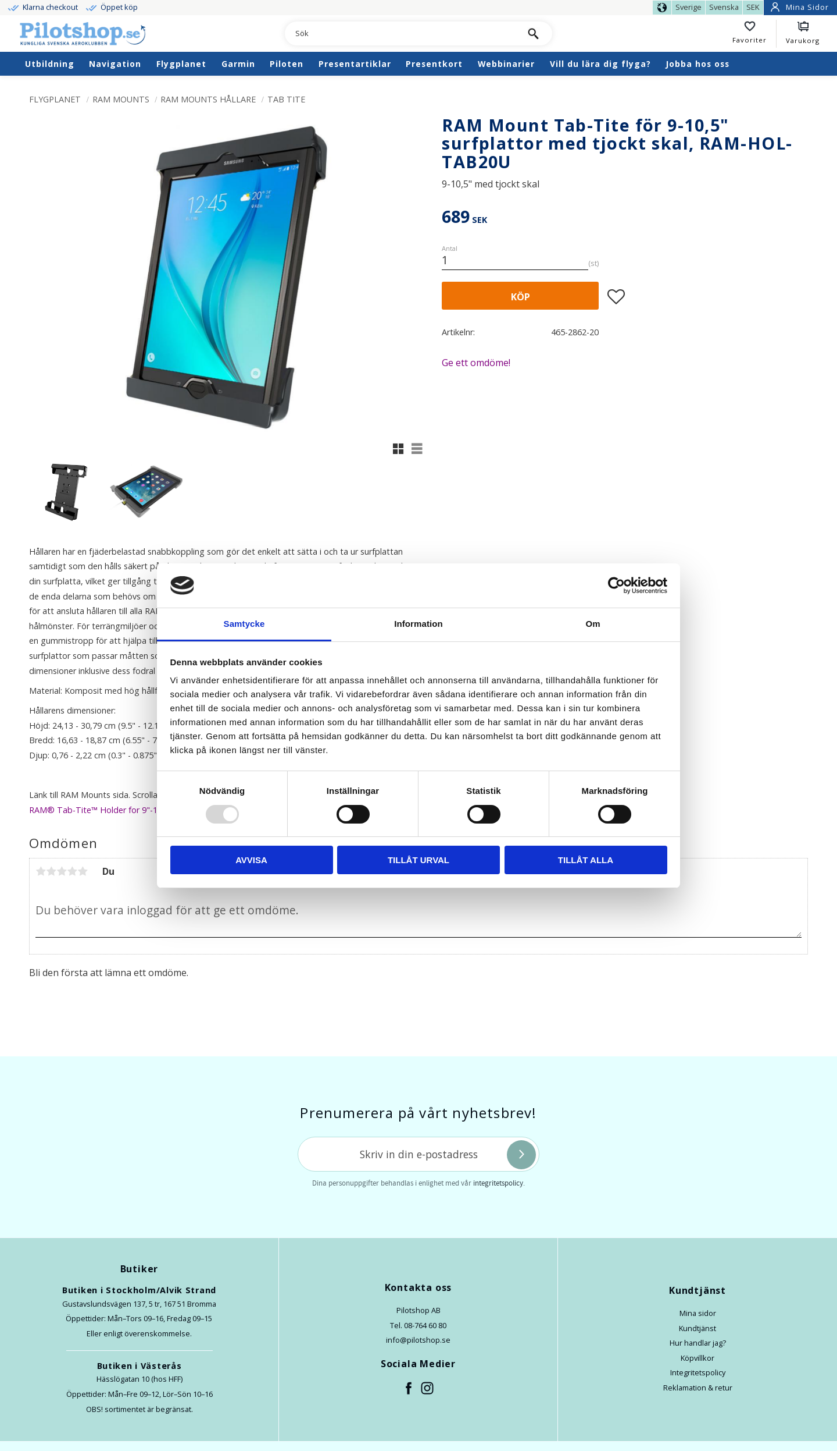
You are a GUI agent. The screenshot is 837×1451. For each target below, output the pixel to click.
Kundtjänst (697, 1328)
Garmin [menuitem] (238, 63)
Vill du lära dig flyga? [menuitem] (600, 63)
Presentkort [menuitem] (434, 63)
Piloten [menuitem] (286, 63)
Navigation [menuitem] (115, 63)
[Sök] (533, 33)
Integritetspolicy (697, 1372)
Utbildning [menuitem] (49, 63)
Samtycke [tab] (244, 624)
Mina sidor (697, 1313)
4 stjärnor (72, 871)
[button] (754, 34)
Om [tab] (592, 624)
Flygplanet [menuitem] (181, 63)
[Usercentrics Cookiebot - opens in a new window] (616, 585)
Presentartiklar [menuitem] (355, 63)
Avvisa (251, 860)
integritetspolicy (498, 1183)
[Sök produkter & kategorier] (399, 34)
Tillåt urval (418, 860)
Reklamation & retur (697, 1387)
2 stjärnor (51, 871)
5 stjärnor (82, 871)
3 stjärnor (61, 871)
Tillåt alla (585, 860)
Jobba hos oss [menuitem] (697, 63)
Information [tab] (418, 624)
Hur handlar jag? (698, 1343)
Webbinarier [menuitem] (506, 63)
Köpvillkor (697, 1358)
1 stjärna (40, 871)
